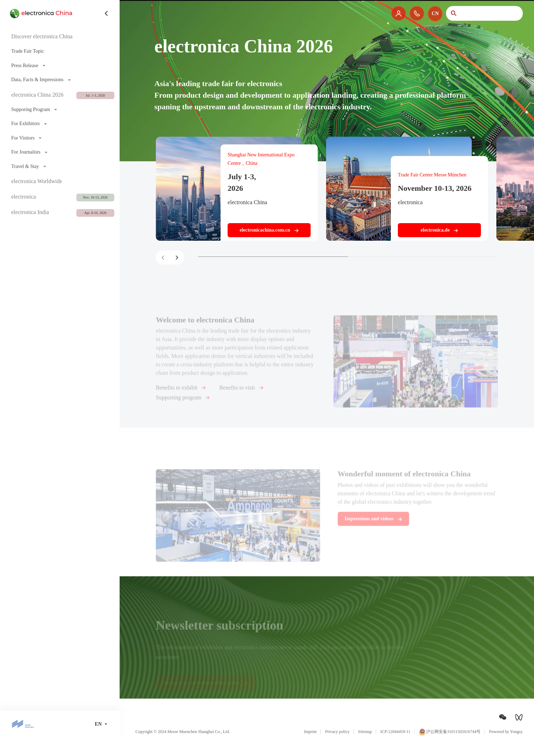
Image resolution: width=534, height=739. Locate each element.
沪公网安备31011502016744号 (450, 731)
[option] (267, 80)
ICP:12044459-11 (395, 731)
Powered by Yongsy (506, 731)
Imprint (310, 731)
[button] (177, 258)
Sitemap (365, 731)
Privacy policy (337, 731)
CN (435, 13)
